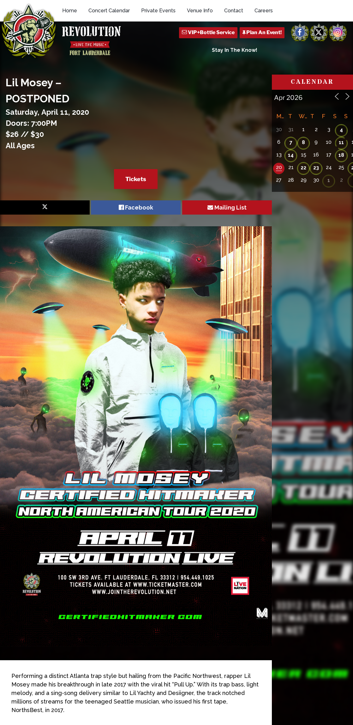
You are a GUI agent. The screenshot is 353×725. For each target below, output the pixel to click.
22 (303, 168)
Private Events (158, 11)
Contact (233, 11)
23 (316, 168)
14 (291, 155)
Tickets (135, 179)
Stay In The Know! (234, 50)
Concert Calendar (109, 11)
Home (69, 11)
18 (341, 155)
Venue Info (200, 11)
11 (341, 142)
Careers (263, 11)
